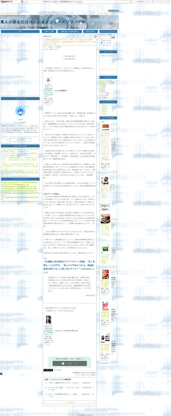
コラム (102, 97)
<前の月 (103, 69)
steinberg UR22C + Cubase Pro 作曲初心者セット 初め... (105, 348)
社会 (101, 85)
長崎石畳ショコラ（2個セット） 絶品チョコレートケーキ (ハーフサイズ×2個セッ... (105, 231)
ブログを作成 (158, 1)
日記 (8, 13)
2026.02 (104, 109)
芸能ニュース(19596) (55, 47)
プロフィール (15, 13)
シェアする (57, 370)
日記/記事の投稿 (20, 146)
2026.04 (104, 105)
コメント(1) (80, 375)
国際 (101, 91)
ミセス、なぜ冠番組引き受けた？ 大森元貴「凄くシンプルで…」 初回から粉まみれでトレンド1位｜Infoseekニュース (20, 160)
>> (142, 1)
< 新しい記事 (49, 31)
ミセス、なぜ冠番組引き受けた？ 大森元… (63, 394)
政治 (101, 87)
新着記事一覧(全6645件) (69, 31)
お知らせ (103, 95)
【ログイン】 (114, 13)
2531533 (112, 11)
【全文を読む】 (90, 295)
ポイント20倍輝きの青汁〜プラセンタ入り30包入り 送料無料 (105, 259)
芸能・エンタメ (54, 49)
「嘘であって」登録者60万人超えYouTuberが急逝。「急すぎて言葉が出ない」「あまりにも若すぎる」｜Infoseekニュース (20, 166)
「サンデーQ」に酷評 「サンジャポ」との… (64, 387)
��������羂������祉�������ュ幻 (19, 191)
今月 (108, 69)
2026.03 (104, 107)
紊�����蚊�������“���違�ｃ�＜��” (19, 186)
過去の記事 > (90, 31)
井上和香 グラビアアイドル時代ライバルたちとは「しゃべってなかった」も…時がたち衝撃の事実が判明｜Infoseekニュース (20, 173)
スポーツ (103, 93)
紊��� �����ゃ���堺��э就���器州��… (20, 189)
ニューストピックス (20, 179)
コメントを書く (90, 375)
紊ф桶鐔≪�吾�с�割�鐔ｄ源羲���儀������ (20, 182)
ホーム (2, 13)
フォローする (20, 140)
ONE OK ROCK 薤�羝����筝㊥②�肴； (16, 184)
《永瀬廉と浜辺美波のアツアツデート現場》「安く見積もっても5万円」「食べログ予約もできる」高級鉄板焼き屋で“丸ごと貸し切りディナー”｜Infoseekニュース (69, 42)
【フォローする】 (103, 13)
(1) (55, 44)
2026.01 (104, 111)
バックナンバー (108, 102)
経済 (101, 89)
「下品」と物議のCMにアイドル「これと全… (64, 383)
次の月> (112, 69)
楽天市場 (167, 1)
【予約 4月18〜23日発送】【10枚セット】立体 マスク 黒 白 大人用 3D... (104, 192)
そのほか (26, 1)
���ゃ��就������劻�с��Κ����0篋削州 (20, 201)
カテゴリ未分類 (105, 80)
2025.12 (104, 113)
